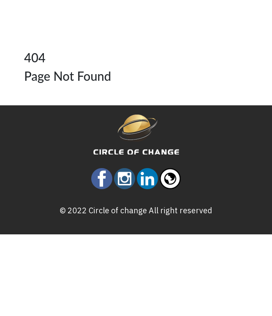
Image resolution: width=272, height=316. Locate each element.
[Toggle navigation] (47, 13)
